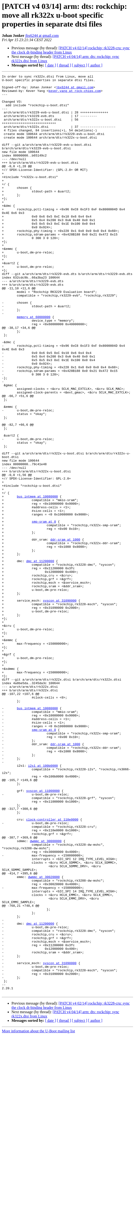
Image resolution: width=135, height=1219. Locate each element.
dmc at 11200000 (40, 658)
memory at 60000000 (33, 365)
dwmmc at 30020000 (44, 1037)
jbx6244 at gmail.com (42, 36)
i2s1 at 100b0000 (43, 904)
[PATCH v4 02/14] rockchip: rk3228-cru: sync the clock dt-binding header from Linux (70, 50)
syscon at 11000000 (42, 934)
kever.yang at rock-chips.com (75, 94)
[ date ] (50, 65)
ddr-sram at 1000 (65, 633)
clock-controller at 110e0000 (52, 969)
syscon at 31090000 (59, 706)
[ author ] (95, 65)
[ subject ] (79, 65)
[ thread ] (64, 65)
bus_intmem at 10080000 (37, 581)
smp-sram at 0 (44, 611)
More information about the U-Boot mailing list (38, 1215)
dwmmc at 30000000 (46, 994)
